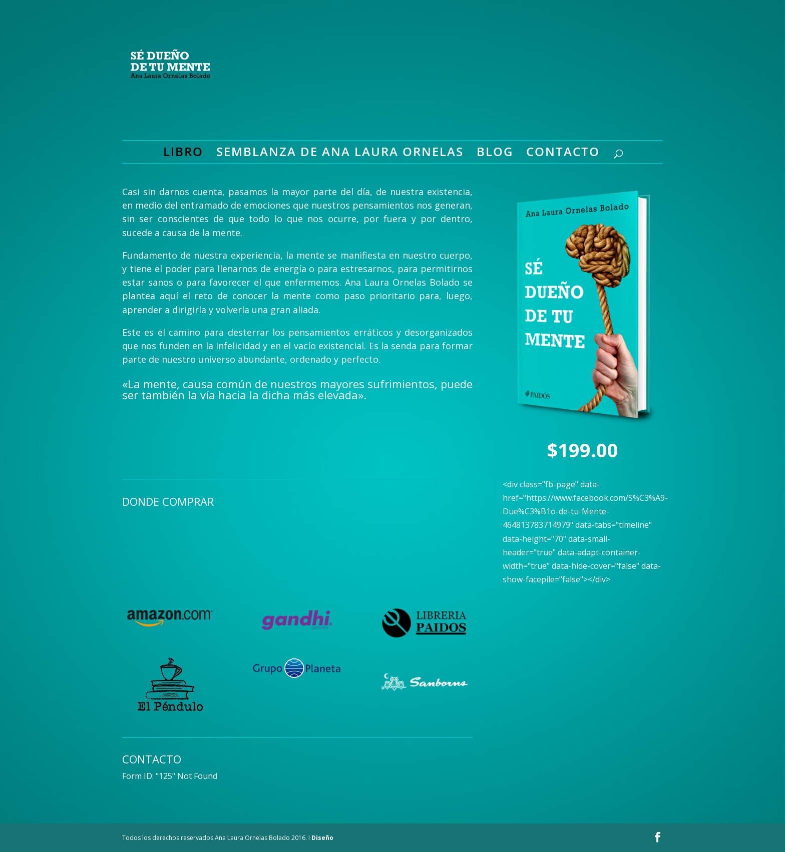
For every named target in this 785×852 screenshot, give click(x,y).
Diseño (322, 837)
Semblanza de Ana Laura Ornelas (340, 154)
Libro (183, 154)
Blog (495, 154)
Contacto (563, 154)
